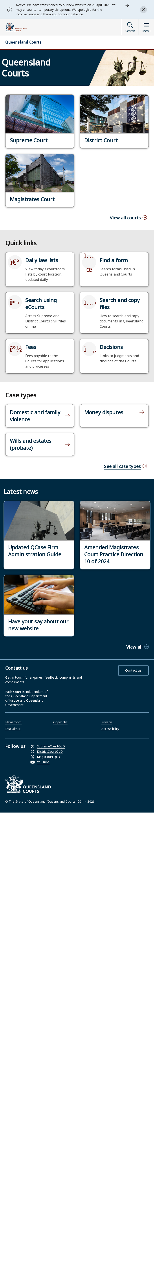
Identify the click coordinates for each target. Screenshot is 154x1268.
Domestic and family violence (35, 416)
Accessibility (110, 729)
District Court (101, 140)
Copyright (60, 722)
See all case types (122, 466)
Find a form (114, 260)
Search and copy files (120, 304)
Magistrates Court (32, 199)
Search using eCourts (41, 304)
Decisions (111, 346)
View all (134, 647)
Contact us (133, 670)
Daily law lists (41, 260)
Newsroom (13, 722)
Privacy (106, 722)
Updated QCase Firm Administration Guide (34, 551)
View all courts (125, 218)
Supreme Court (29, 140)
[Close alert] (143, 9)
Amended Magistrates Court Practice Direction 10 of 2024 (113, 554)
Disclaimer (12, 729)
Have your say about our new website (38, 625)
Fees (30, 346)
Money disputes (103, 412)
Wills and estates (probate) (30, 444)
